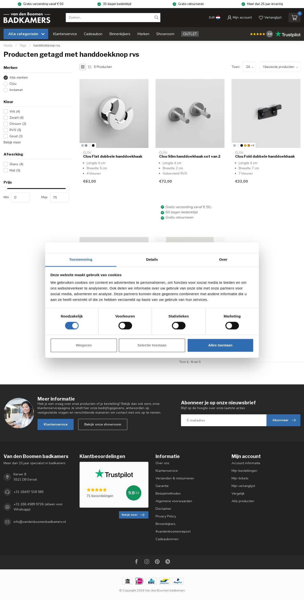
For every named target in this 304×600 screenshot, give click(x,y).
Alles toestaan (220, 345)
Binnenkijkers (119, 33)
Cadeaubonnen (167, 539)
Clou (13, 83)
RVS (15, 130)
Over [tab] (223, 259)
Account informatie (246, 463)
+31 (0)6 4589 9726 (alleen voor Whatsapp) (38, 507)
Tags (22, 45)
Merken (143, 33)
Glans (16, 164)
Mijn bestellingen (244, 470)
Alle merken (19, 77)
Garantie (162, 486)
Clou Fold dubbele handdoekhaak (265, 156)
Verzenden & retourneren (175, 478)
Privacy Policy (166, 516)
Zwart (17, 117)
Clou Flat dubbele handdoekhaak (112, 156)
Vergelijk (238, 493)
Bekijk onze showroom (102, 424)
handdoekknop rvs (46, 45)
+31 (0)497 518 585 (28, 492)
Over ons (162, 463)
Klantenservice (65, 33)
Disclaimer (163, 508)
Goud (16, 136)
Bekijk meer (12, 142)
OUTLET (190, 33)
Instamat (16, 90)
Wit (15, 111)
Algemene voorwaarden (174, 501)
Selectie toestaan (152, 345)
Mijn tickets (240, 478)
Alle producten (243, 501)
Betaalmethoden (168, 493)
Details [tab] (152, 259)
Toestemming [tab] (80, 259)
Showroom (165, 33)
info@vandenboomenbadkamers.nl (40, 522)
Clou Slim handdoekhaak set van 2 (189, 156)
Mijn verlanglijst (243, 486)
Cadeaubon (93, 33)
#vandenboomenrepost (173, 531)
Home (8, 45)
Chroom (18, 124)
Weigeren (84, 345)
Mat (15, 170)
